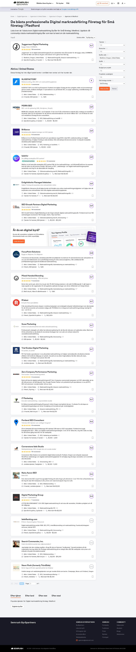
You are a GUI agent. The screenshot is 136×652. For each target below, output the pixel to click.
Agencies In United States (38, 16)
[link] (60, 3)
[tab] (16, 596)
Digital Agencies (22, 16)
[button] (113, 3)
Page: (27, 583)
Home (12, 16)
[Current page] (33, 583)
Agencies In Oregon (55, 16)
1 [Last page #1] (38, 583)
